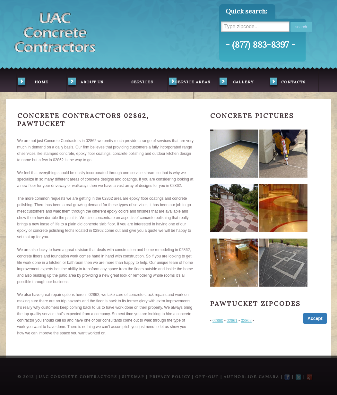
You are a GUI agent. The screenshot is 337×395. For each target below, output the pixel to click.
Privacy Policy (147, 316)
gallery (236, 82)
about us (85, 82)
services (142, 82)
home (32, 82)
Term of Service (113, 316)
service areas (189, 82)
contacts (287, 82)
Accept (315, 318)
